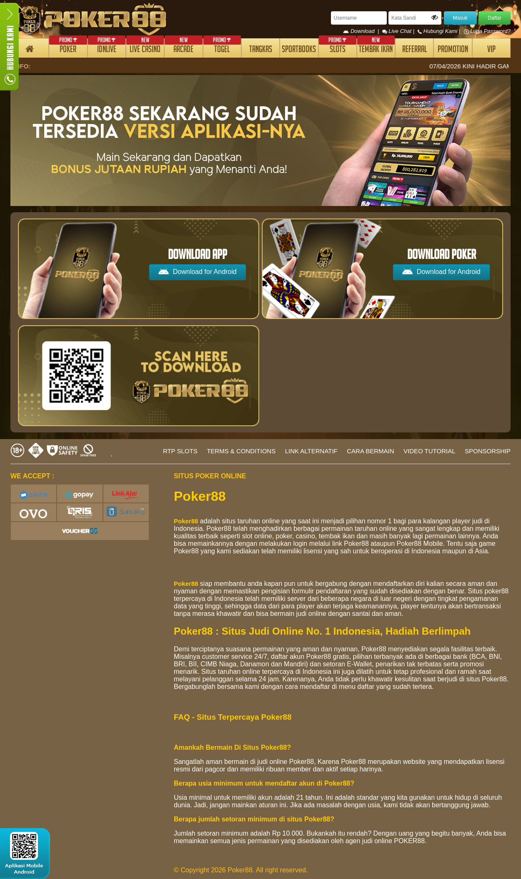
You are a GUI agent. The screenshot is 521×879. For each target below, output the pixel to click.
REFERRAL (414, 50)
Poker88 (186, 521)
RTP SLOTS (180, 451)
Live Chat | (399, 31)
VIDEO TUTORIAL (429, 451)
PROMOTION (453, 50)
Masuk (460, 18)
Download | (362, 31)
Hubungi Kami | (440, 31)
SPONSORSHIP (488, 451)
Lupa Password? (487, 31)
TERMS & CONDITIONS (241, 451)
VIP (491, 50)
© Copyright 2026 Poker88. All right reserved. (241, 870)
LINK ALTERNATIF (311, 451)
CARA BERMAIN (370, 451)
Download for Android (197, 271)
